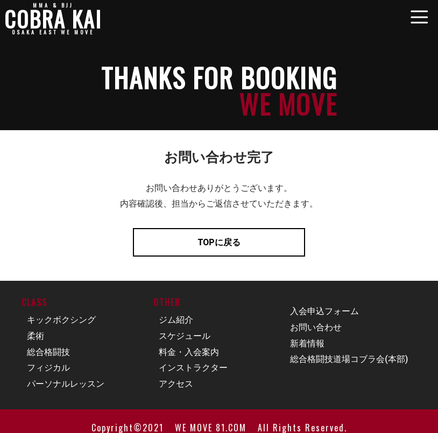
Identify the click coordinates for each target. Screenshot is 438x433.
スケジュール (184, 336)
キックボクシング (61, 320)
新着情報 (307, 343)
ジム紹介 (176, 320)
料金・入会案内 (189, 352)
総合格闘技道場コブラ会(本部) (349, 359)
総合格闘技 (48, 352)
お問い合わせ (316, 327)
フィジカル (48, 368)
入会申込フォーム (324, 311)
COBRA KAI (53, 19)
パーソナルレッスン (65, 384)
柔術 (35, 336)
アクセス (176, 384)
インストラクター (193, 368)
